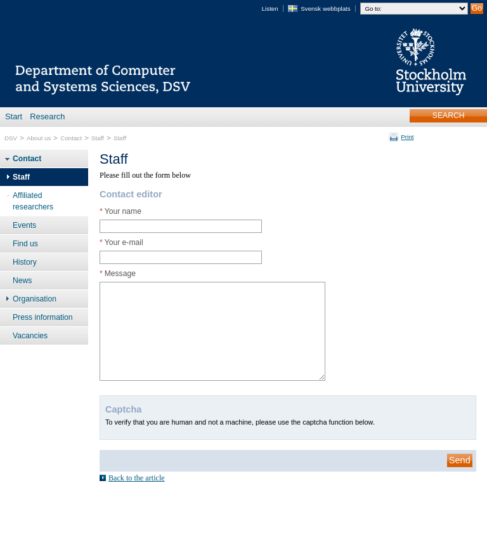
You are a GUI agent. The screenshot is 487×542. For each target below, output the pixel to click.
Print (407, 136)
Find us (25, 243)
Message (118, 273)
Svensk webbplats (325, 8)
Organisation (34, 298)
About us (39, 138)
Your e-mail (121, 242)
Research (47, 116)
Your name (120, 211)
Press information (43, 317)
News (22, 280)
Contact (71, 138)
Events (24, 225)
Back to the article (136, 477)
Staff (97, 138)
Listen (270, 8)
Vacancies (30, 335)
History (25, 262)
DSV (10, 138)
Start (13, 116)
